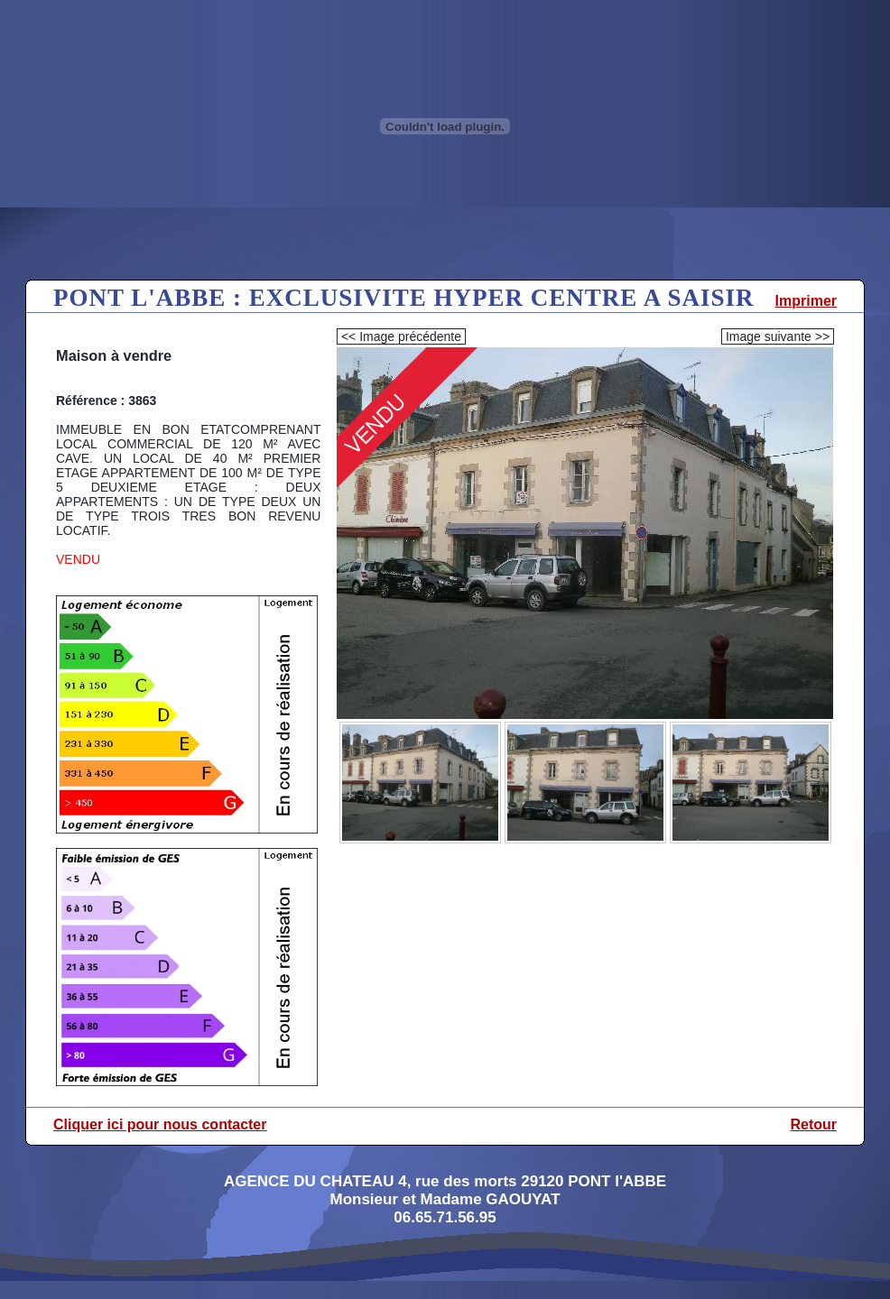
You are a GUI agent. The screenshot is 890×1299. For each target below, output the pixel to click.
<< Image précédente (401, 336)
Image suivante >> (777, 336)
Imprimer (806, 301)
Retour (813, 1124)
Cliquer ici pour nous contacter (159, 1124)
